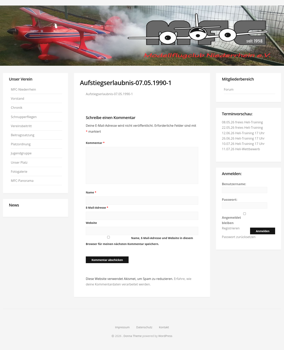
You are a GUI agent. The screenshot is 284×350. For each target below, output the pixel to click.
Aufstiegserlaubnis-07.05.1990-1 (109, 94)
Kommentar (95, 143)
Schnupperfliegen (24, 117)
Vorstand (17, 98)
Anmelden (262, 231)
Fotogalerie (19, 171)
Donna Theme (132, 336)
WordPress (165, 336)
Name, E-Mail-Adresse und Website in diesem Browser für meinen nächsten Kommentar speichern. (139, 241)
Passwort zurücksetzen (239, 237)
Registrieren (231, 228)
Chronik (16, 107)
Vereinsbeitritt (21, 126)
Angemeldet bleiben (231, 220)
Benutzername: (234, 184)
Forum (229, 89)
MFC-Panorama (22, 180)
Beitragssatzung (22, 135)
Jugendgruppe (21, 153)
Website (91, 223)
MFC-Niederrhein (23, 89)
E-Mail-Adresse (97, 207)
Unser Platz (19, 162)
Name (91, 192)
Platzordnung (21, 144)
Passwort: (229, 199)
